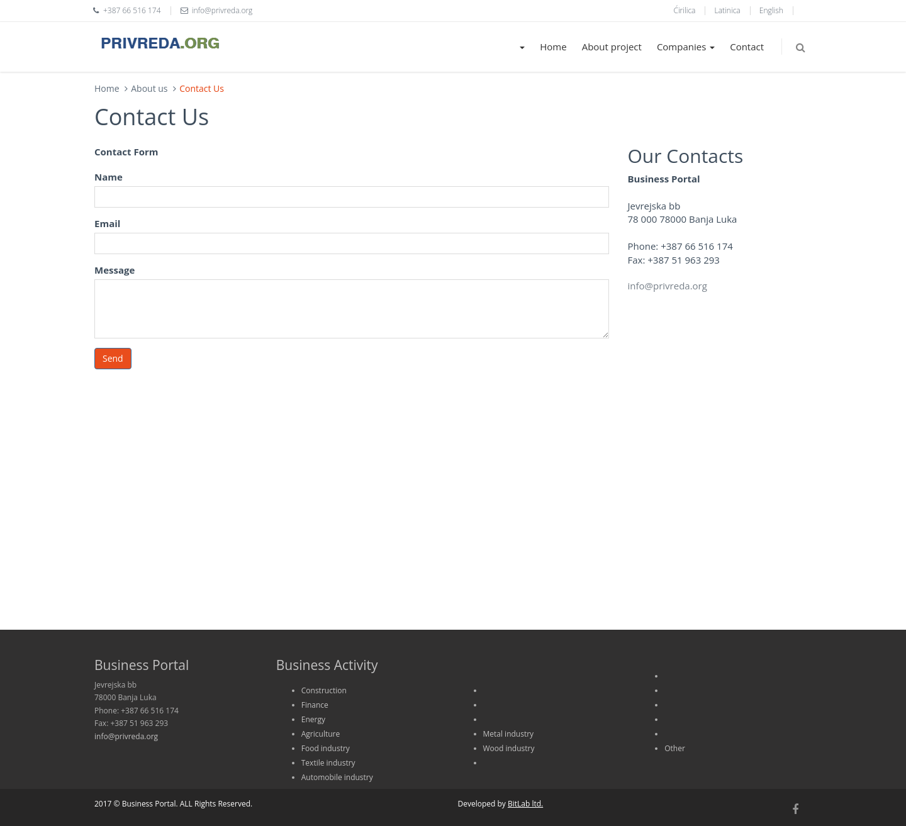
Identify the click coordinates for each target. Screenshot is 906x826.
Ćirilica (684, 10)
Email (107, 223)
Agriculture (320, 733)
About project (612, 46)
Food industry (325, 748)
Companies (686, 46)
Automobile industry (337, 777)
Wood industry (509, 748)
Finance (314, 705)
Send (113, 358)
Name (108, 176)
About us (149, 88)
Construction (324, 690)
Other (674, 748)
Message (114, 270)
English (771, 10)
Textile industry (328, 762)
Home (553, 46)
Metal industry (508, 733)
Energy (313, 719)
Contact (747, 46)
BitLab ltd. (525, 803)
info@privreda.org (667, 285)
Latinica (728, 10)
